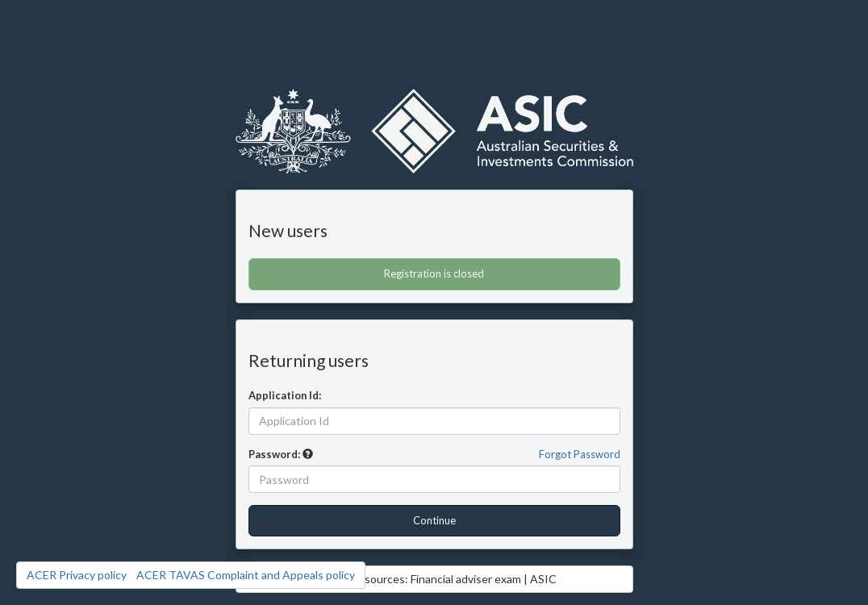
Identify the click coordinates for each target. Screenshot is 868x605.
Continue (434, 520)
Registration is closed (434, 273)
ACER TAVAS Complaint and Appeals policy (245, 575)
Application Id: (284, 395)
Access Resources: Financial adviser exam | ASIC (434, 579)
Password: (274, 454)
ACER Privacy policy (77, 575)
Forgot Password (579, 454)
